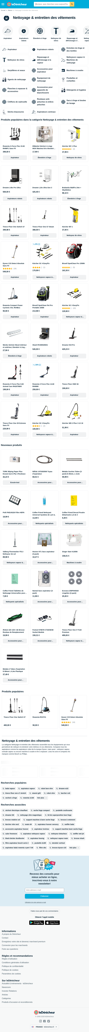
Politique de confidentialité (12, 966)
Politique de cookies (10, 970)
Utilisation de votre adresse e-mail (35, 902)
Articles (5, 995)
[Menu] (3, 4)
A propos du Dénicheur (11, 934)
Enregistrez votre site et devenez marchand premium (23, 942)
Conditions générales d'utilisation (15, 963)
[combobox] (52, 4)
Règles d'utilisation (9, 959)
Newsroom (6, 987)
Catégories (6, 998)
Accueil (3, 10)
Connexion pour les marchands (14, 945)
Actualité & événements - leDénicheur (17, 983)
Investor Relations (9, 991)
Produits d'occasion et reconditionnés (17, 1002)
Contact (5, 938)
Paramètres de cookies (11, 974)
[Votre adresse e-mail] (44, 890)
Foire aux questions (10, 949)
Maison (10, 10)
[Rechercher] (72, 4)
